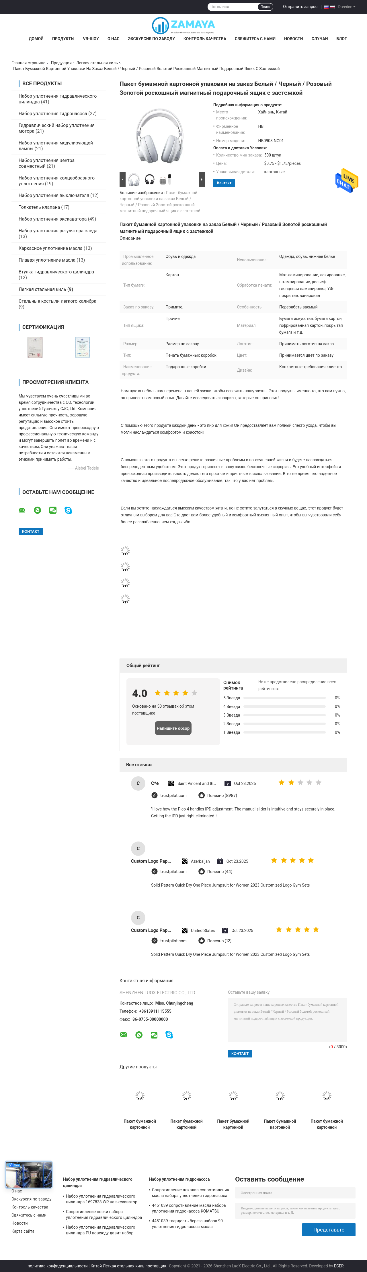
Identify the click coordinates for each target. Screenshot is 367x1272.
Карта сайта (22, 1231)
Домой (36, 38)
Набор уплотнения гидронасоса (53, 113)
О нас (114, 38)
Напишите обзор (173, 728)
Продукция (61, 63)
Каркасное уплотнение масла (51, 248)
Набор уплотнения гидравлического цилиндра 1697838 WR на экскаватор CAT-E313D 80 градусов (101, 1200)
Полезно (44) (219, 871)
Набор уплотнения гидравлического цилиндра (97, 1182)
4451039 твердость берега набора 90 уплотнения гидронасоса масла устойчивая (187, 1225)
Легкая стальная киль (97, 63)
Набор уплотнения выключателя (54, 195)
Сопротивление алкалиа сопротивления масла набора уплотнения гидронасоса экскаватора (190, 1194)
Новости (293, 38)
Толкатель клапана (39, 207)
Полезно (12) (219, 941)
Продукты (63, 38)
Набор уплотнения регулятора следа (58, 230)
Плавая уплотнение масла (47, 260)
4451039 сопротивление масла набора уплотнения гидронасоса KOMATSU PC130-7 (189, 1209)
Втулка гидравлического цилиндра (56, 272)
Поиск (265, 7)
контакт (224, 183)
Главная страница (28, 63)
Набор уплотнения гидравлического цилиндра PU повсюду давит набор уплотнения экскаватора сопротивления (100, 1231)
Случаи (320, 38)
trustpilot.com (173, 795)
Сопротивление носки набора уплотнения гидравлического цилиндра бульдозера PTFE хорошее (104, 1215)
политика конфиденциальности (57, 1266)
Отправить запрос (300, 6)
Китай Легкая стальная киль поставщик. (129, 1266)
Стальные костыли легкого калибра (57, 301)
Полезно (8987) (222, 795)
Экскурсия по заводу (151, 38)
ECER (339, 1266)
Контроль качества (205, 38)
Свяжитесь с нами (255, 38)
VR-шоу (91, 38)
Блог (342, 38)
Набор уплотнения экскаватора (53, 219)
